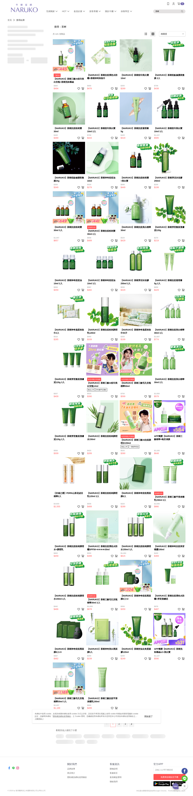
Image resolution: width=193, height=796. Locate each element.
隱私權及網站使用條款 (77, 777)
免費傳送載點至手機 (169, 777)
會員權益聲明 (116, 777)
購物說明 (114, 769)
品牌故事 (71, 769)
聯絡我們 (114, 781)
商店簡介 (71, 773)
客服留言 (114, 773)
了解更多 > (39, 719)
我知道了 (148, 716)
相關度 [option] (164, 34)
